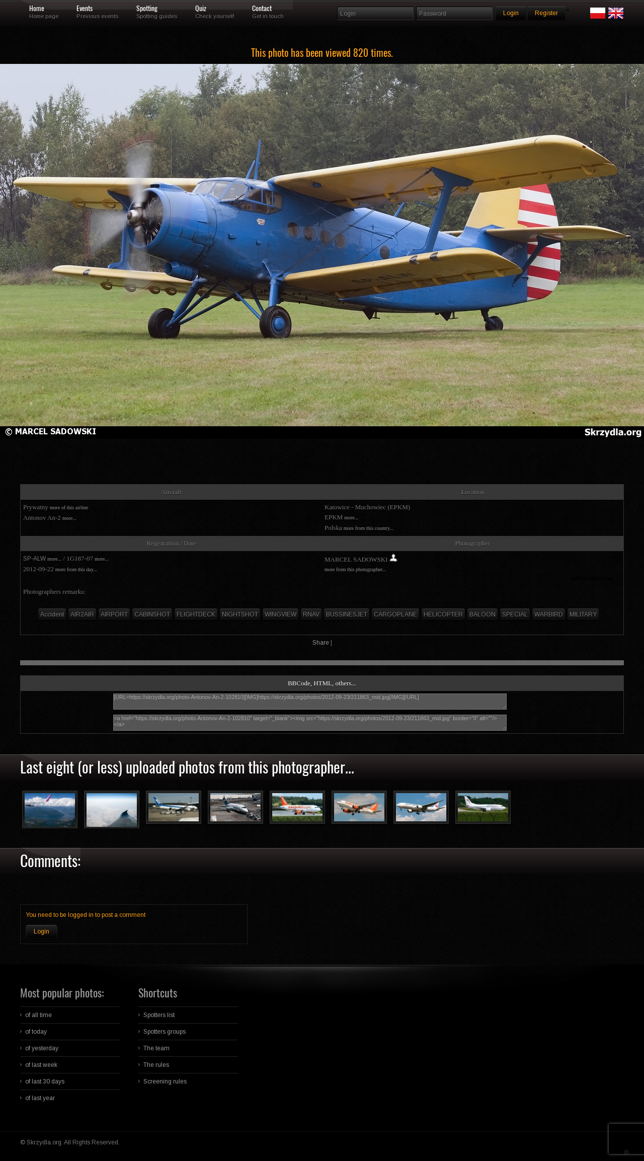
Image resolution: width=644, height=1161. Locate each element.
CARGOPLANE (395, 614)
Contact (262, 8)
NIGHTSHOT (240, 614)
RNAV (311, 614)
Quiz (200, 8)
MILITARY (583, 614)
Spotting (146, 8)
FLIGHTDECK (196, 614)
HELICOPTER (443, 614)
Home (36, 8)
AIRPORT (114, 614)
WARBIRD (548, 614)
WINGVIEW (280, 614)
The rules (156, 1064)
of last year (40, 1098)
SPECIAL (515, 614)
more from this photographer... (355, 569)
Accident (52, 614)
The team (156, 1048)
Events (84, 8)
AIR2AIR (82, 614)
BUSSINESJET (346, 614)
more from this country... (368, 528)
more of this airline (69, 507)
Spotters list (159, 1015)
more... (69, 518)
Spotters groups (164, 1031)
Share (320, 642)
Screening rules (165, 1081)
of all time (38, 1015)
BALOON (482, 614)
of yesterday (41, 1048)
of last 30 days (44, 1081)
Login (41, 931)
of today (36, 1031)
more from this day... (76, 569)
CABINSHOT (152, 614)
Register (546, 13)
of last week (41, 1064)
